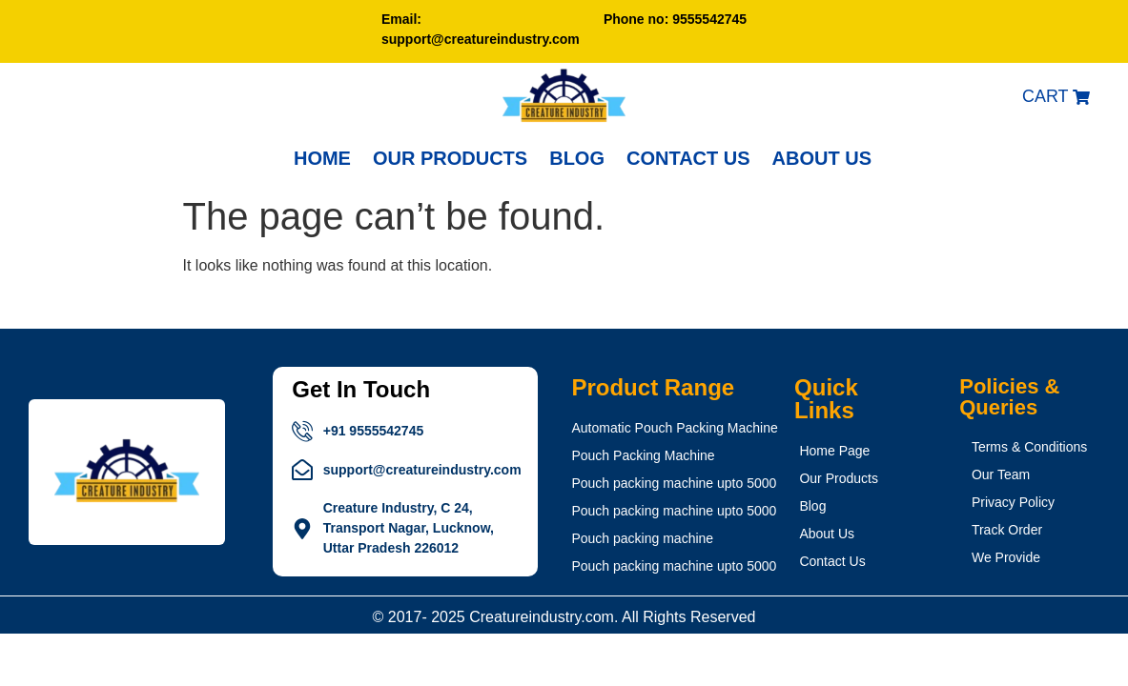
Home (322, 158)
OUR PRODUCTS (450, 158)
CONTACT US (688, 158)
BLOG (577, 158)
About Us (822, 158)
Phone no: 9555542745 (675, 19)
